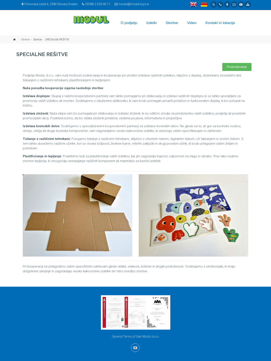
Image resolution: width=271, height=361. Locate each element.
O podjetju (129, 23)
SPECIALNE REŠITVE (57, 39)
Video (191, 23)
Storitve (172, 23)
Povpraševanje (237, 67)
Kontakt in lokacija (220, 23)
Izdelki (151, 23)
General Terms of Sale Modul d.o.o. (135, 336)
